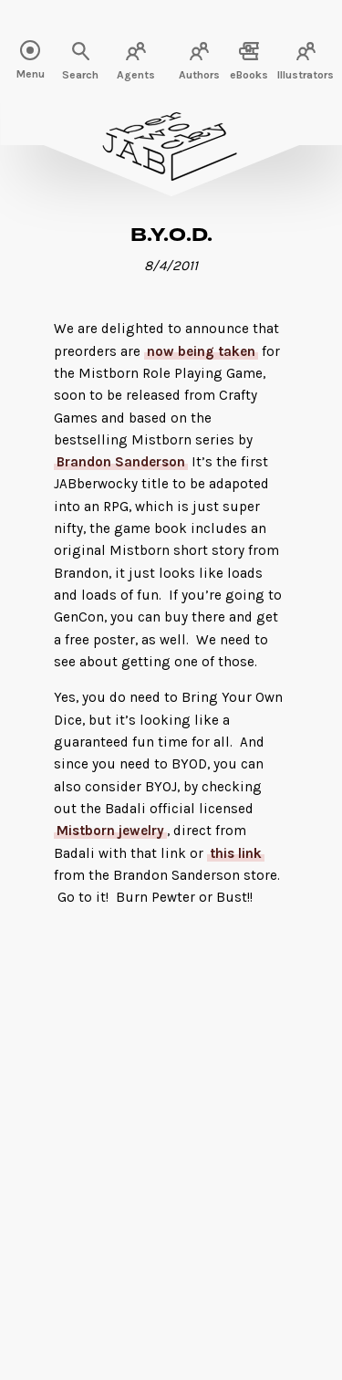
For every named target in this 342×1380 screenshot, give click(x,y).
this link (236, 853)
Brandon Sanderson (121, 462)
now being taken (201, 351)
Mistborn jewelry (110, 830)
